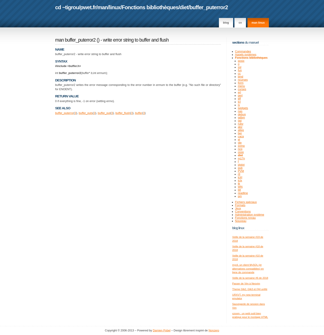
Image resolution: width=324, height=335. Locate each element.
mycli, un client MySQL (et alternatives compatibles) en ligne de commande (248, 269)
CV (240, 22)
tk (239, 183)
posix (241, 61)
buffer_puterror (64, 113)
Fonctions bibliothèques (150, 7)
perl (240, 95)
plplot (241, 164)
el (239, 139)
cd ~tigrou (67, 7)
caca (241, 136)
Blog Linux (238, 228)
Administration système (249, 214)
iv (239, 105)
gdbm (241, 117)
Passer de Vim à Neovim (246, 283)
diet (184, 7)
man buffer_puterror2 (75, 40)
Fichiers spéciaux (246, 202)
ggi (240, 120)
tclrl (240, 177)
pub (240, 168)
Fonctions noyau (245, 217)
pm (240, 196)
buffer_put (104, 113)
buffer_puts (86, 113)
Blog (226, 22)
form (240, 83)
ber (240, 133)
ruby (240, 123)
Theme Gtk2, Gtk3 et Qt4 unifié (249, 289)
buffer (138, 113)
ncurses (243, 79)
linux (115, 7)
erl (239, 92)
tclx (240, 180)
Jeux (238, 208)
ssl (239, 67)
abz (240, 127)
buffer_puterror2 (208, 7)
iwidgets (243, 108)
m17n (241, 158)
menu (241, 86)
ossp (241, 152)
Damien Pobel (162, 330)
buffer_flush (122, 113)
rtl (239, 174)
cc (239, 73)
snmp (241, 145)
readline (243, 193)
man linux (258, 22)
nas (240, 111)
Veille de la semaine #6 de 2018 (250, 278)
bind (240, 76)
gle (240, 142)
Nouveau (240, 221)
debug (242, 114)
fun (240, 70)
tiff (239, 98)
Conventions (243, 211)
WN (240, 186)
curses (242, 89)
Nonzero (214, 330)
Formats (240, 205)
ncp (240, 149)
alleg (241, 130)
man (102, 7)
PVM (241, 171)
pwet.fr (88, 7)
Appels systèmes (245, 54)
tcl (239, 101)
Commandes (243, 51)
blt (239, 190)
